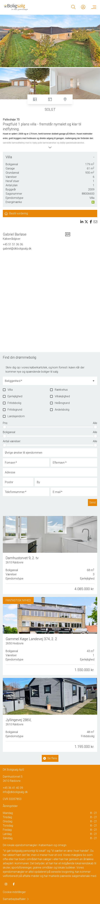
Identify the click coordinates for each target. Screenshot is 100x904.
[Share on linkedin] (82, 221)
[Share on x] (86, 221)
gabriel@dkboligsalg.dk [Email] (17, 248)
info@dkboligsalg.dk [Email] (15, 792)
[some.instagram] (6, 884)
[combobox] (47, 382)
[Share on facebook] (91, 221)
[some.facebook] (14, 884)
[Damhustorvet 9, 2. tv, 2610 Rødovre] (50, 555)
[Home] (27, 7)
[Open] (93, 380)
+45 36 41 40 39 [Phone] (13, 787)
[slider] (4, 427)
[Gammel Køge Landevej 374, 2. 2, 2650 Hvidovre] (50, 636)
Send (92, 502)
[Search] (73, 6)
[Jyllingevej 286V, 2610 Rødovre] (50, 714)
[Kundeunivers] (83, 6)
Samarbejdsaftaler (16, 899)
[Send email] (95, 221)
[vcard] (67, 236)
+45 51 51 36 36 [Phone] (13, 244)
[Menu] (92, 6)
